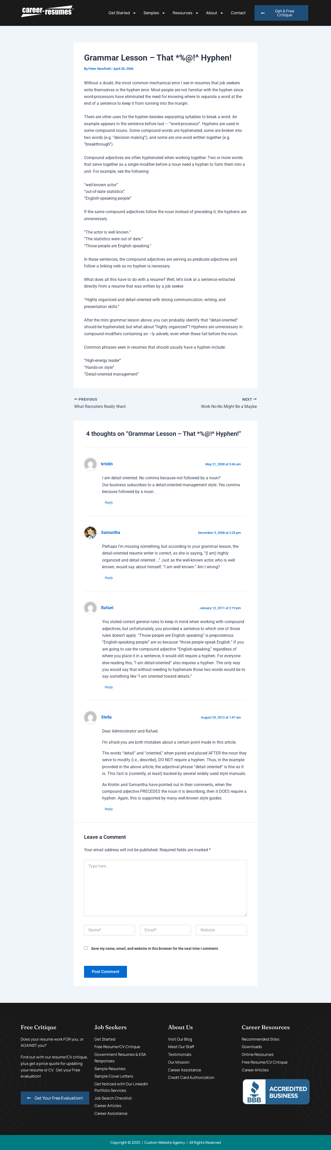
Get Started (122, 13)
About (215, 13)
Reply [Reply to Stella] (109, 809)
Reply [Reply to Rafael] (109, 687)
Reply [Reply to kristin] (109, 502)
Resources (186, 13)
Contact (238, 13)
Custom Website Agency (164, 1142)
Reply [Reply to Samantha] (109, 578)
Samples (155, 13)
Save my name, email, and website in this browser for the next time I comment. (155, 948)
